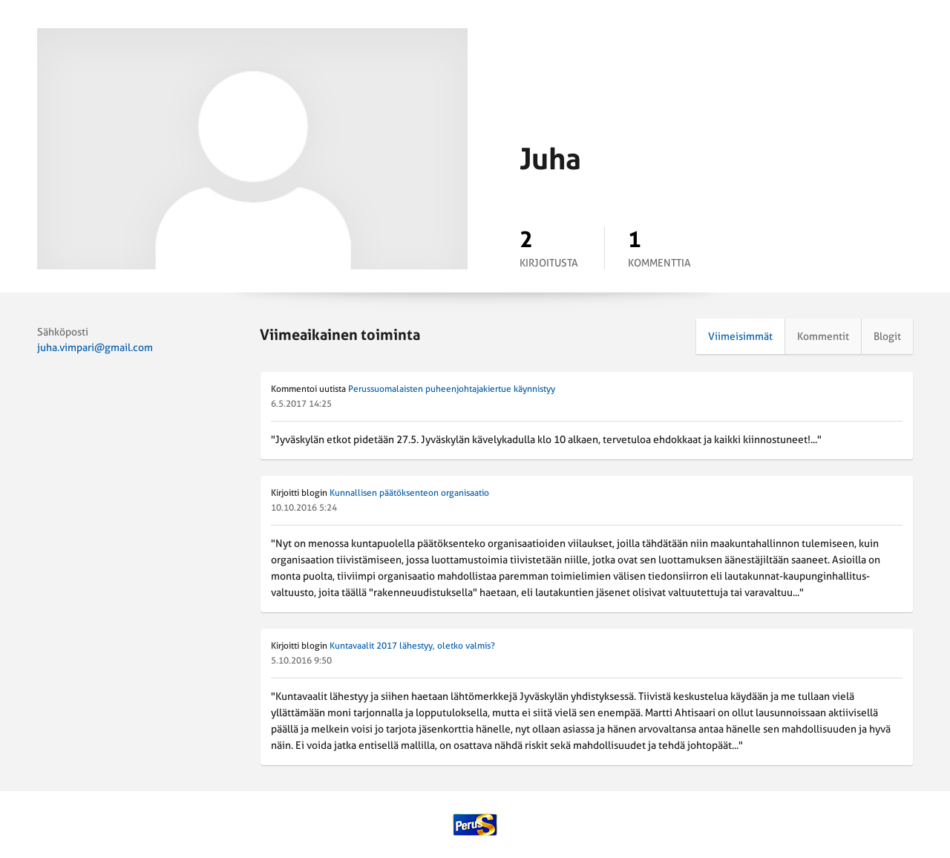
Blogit (887, 336)
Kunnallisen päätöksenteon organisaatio (409, 493)
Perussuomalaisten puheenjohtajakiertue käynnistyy (451, 389)
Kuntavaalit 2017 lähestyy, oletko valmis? (412, 646)
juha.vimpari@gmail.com (95, 347)
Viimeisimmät (740, 336)
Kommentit (823, 336)
